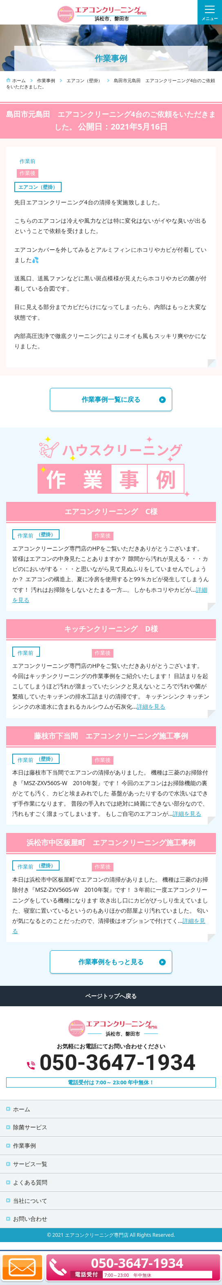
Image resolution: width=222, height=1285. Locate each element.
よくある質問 (30, 1182)
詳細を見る (151, 706)
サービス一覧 (30, 1164)
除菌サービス (30, 1127)
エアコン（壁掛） (38, 187)
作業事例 (24, 1145)
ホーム (21, 1109)
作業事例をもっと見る (111, 961)
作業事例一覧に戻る (111, 399)
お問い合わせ (30, 1218)
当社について (30, 1200)
